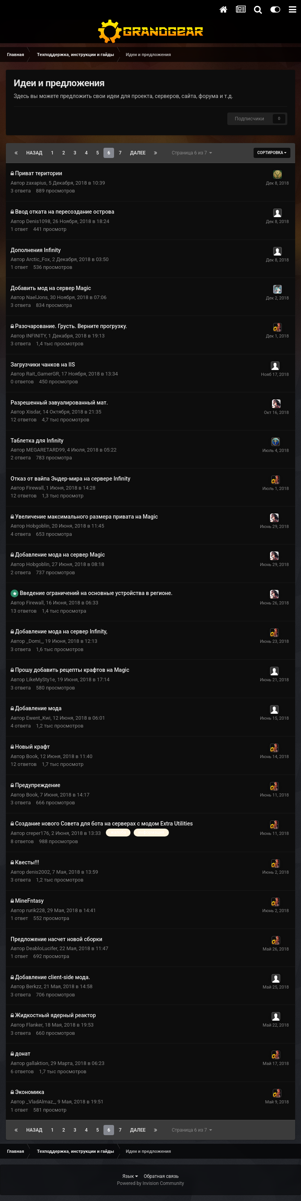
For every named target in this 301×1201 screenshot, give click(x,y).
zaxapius (36, 183)
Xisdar (33, 412)
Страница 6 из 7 (192, 153)
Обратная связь (161, 1176)
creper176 (37, 833)
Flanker (34, 1025)
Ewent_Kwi (38, 718)
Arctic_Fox (38, 259)
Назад (34, 153)
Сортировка (271, 153)
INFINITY (36, 336)
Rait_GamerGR (42, 374)
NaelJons (37, 297)
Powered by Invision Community (150, 1183)
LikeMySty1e (40, 679)
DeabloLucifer (41, 948)
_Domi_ (34, 641)
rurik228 (35, 910)
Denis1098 (38, 221)
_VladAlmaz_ (40, 1102)
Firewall (35, 488)
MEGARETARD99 (45, 450)
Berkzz (34, 986)
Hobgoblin (38, 526)
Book (32, 756)
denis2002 (38, 872)
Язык (130, 1176)
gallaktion (37, 1063)
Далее (137, 153)
